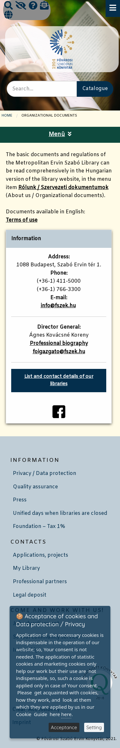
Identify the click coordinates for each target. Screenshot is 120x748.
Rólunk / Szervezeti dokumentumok (63, 187)
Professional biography (59, 343)
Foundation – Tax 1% (39, 526)
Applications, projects (40, 555)
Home (7, 115)
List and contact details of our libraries (58, 380)
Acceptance (64, 727)
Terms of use (21, 220)
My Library (26, 568)
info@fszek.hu (58, 305)
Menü (60, 134)
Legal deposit (29, 595)
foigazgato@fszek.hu (59, 351)
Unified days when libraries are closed (60, 513)
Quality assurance (35, 487)
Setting (94, 727)
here (66, 714)
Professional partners (40, 581)
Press (20, 500)
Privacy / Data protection (44, 473)
